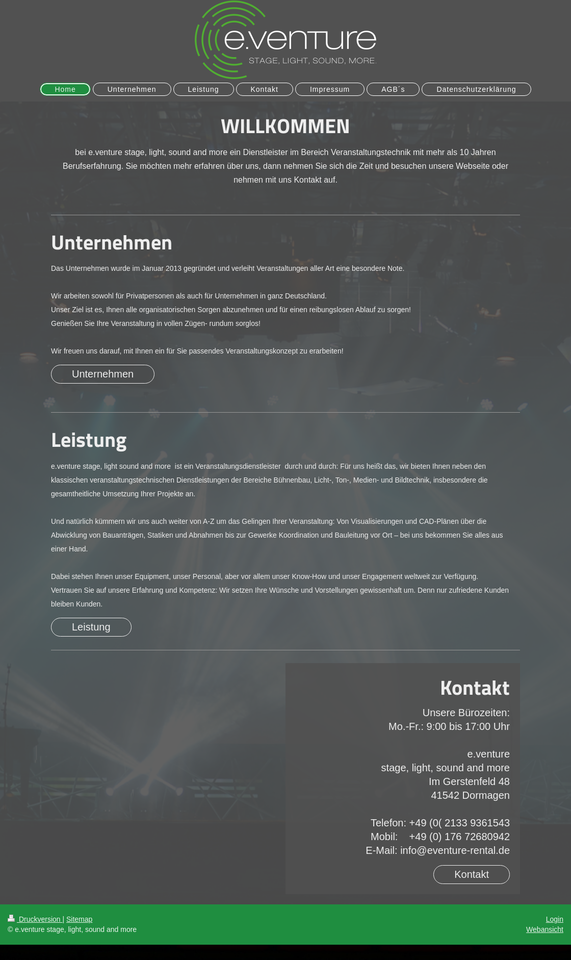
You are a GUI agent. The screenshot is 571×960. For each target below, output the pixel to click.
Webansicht (544, 929)
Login (554, 919)
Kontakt (471, 874)
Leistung (91, 627)
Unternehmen (103, 374)
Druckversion (35, 919)
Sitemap (79, 919)
